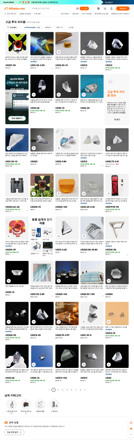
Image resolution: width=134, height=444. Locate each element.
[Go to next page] (85, 390)
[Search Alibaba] (53, 8)
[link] (131, 423)
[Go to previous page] (49, 390)
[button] (77, 8)
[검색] (84, 8)
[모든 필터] (11, 27)
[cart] (105, 9)
